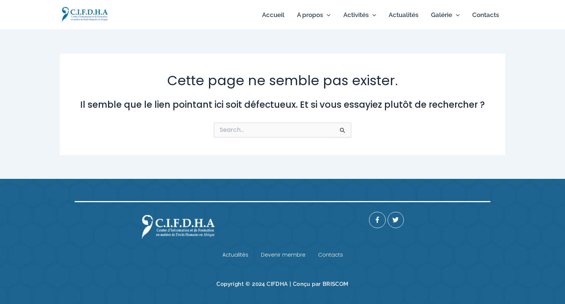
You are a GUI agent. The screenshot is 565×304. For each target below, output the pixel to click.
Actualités (403, 15)
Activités (359, 15)
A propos (313, 15)
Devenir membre (283, 254)
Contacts (485, 15)
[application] (326, 15)
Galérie (445, 15)
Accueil (273, 15)
